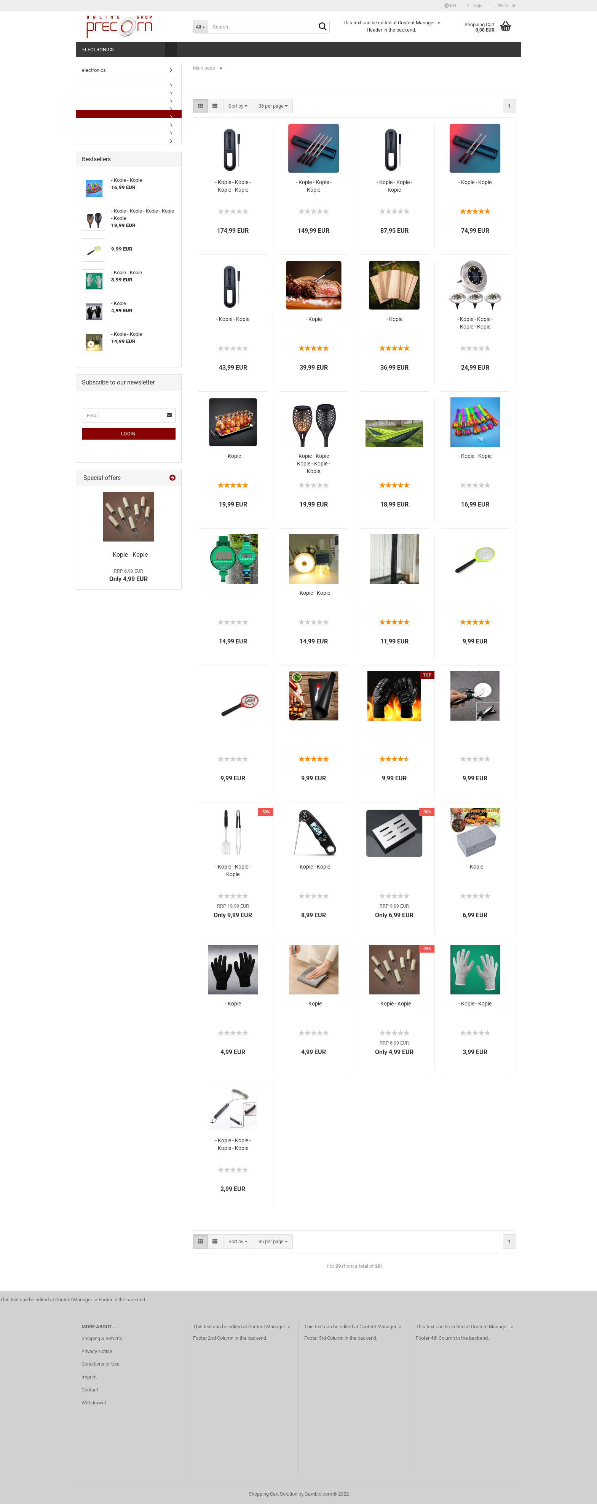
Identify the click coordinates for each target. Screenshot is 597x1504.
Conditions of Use (100, 1364)
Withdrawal (93, 1403)
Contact (89, 1390)
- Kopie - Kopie (475, 182)
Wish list (505, 5)
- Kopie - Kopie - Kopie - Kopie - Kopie (314, 463)
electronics (98, 49)
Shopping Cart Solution (273, 1494)
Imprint (89, 1377)
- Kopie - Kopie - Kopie (314, 186)
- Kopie (314, 319)
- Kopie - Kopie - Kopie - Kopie (233, 186)
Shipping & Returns (101, 1338)
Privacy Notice (96, 1351)
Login (475, 5)
